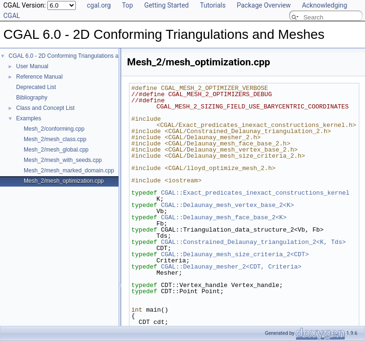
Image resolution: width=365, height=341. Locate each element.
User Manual (32, 66)
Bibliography (31, 97)
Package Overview (264, 5)
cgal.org (98, 5)
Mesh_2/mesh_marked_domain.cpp (69, 170)
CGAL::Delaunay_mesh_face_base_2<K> (223, 217)
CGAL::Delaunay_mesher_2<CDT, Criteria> (231, 266)
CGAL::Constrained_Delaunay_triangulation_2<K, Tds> (253, 242)
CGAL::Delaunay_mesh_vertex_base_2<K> (227, 205)
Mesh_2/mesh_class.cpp (55, 139)
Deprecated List (36, 87)
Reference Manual (39, 76)
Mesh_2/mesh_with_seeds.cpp (63, 160)
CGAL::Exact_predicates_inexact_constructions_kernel (255, 192)
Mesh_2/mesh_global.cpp (56, 149)
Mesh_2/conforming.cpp (54, 129)
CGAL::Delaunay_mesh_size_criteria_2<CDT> (235, 254)
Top (127, 5)
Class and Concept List (45, 108)
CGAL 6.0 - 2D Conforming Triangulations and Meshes (77, 56)
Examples (28, 118)
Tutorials (213, 5)
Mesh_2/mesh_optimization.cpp (64, 181)
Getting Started (166, 5)
